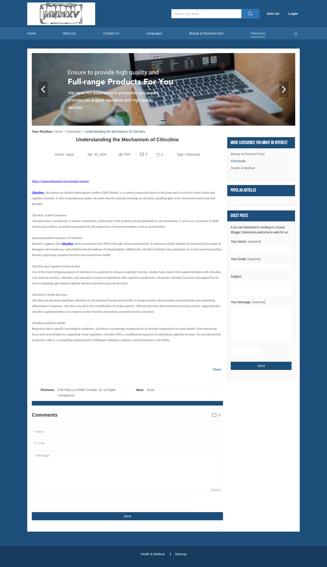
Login (295, 13)
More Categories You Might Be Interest (258, 143)
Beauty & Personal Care (206, 33)
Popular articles (243, 191)
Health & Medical (243, 168)
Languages (154, 33)
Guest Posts (239, 216)
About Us (69, 33)
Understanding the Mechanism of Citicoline (115, 131)
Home (31, 33)
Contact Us (111, 33)
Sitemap (181, 554)
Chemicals (258, 33)
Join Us (274, 13)
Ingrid (70, 154)
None (150, 390)
